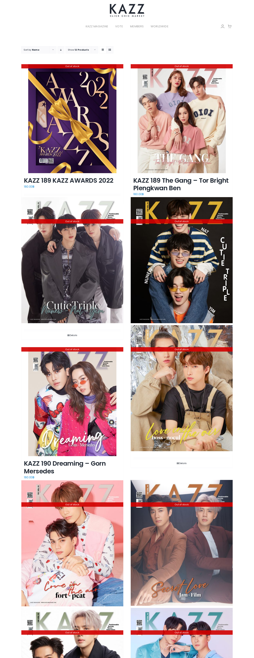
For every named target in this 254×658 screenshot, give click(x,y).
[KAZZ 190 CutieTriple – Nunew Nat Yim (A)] (72, 260)
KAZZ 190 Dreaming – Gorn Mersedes (65, 467)
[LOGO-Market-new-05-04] (127, 5)
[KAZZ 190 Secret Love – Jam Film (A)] (182, 542)
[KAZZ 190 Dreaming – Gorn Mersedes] (72, 401)
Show (78, 49)
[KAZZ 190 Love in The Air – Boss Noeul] (182, 388)
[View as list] (109, 49)
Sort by (31, 49)
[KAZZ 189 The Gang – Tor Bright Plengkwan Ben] (182, 118)
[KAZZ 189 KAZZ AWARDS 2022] (72, 118)
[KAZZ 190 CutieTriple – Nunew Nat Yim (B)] (182, 260)
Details (73, 335)
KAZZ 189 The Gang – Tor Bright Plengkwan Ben (181, 184)
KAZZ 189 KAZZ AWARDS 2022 (68, 180)
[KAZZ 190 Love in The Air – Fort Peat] (72, 543)
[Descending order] (61, 49)
